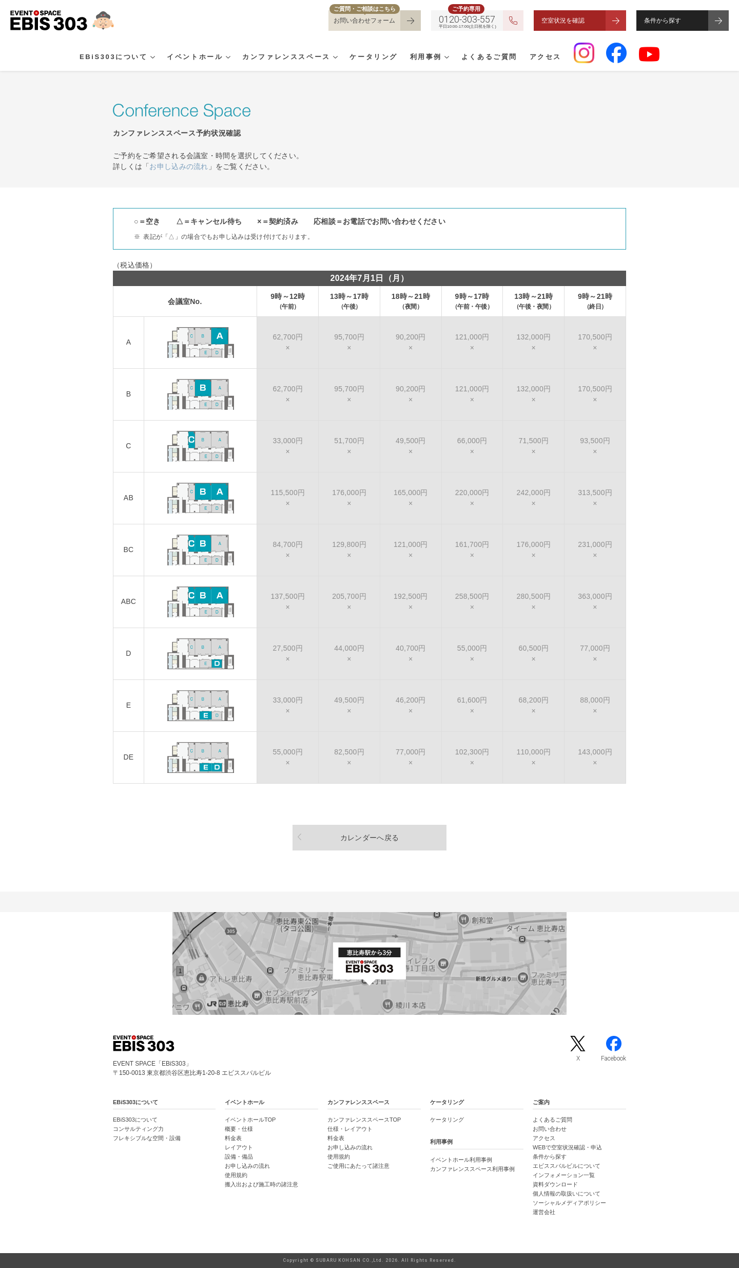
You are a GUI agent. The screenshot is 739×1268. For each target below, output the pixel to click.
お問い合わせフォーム (364, 20)
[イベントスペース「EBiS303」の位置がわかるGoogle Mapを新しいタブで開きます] (369, 963)
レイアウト (239, 1147)
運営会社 (544, 1212)
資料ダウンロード (555, 1184)
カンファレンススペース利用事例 (472, 1169)
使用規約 (236, 1175)
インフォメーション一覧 (564, 1175)
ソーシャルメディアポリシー (569, 1203)
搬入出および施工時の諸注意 (261, 1184)
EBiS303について (114, 57)
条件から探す (662, 20)
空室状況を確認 (563, 20)
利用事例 (426, 57)
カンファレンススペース (286, 57)
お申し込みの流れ (178, 166)
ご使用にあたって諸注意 (358, 1166)
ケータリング (373, 57)
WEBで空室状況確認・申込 (567, 1147)
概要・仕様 (239, 1129)
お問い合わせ (550, 1129)
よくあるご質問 (489, 57)
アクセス (545, 57)
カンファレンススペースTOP (364, 1119)
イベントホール (195, 57)
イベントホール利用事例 (461, 1160)
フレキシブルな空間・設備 (147, 1138)
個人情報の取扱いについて (566, 1193)
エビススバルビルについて (566, 1166)
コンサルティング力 (138, 1129)
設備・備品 (239, 1156)
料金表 (233, 1138)
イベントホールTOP (250, 1119)
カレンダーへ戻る (369, 838)
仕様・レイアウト (350, 1129)
